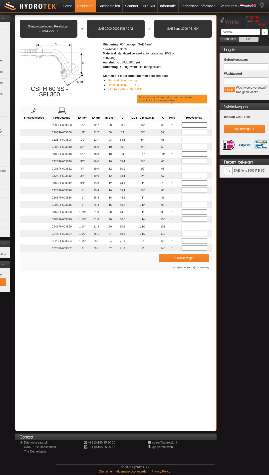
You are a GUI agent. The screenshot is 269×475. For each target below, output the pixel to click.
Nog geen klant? (247, 92)
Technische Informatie (198, 6)
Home (67, 6)
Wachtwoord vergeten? (251, 87)
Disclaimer (106, 471)
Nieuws (149, 6)
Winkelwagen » (244, 129)
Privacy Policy (161, 471)
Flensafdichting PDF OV (123, 85)
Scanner (131, 6)
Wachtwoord (233, 73)
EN (249, 5)
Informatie (168, 6)
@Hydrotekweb (162, 447)
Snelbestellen (109, 6)
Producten (85, 6)
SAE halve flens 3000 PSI (124, 89)
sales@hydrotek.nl (164, 442)
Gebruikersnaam (236, 59)
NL (237, 5)
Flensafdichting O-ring (122, 80)
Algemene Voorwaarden (132, 471)
